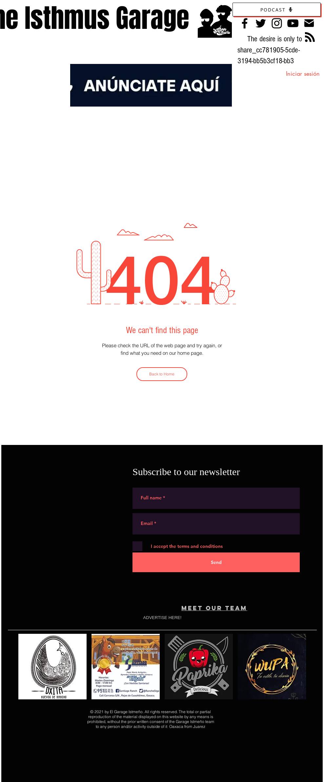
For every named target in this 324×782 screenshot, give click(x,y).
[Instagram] (277, 23)
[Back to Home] (161, 374)
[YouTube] (293, 23)
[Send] (216, 562)
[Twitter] (261, 23)
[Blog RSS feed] (310, 37)
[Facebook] (245, 23)
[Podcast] (277, 9)
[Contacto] (309, 23)
